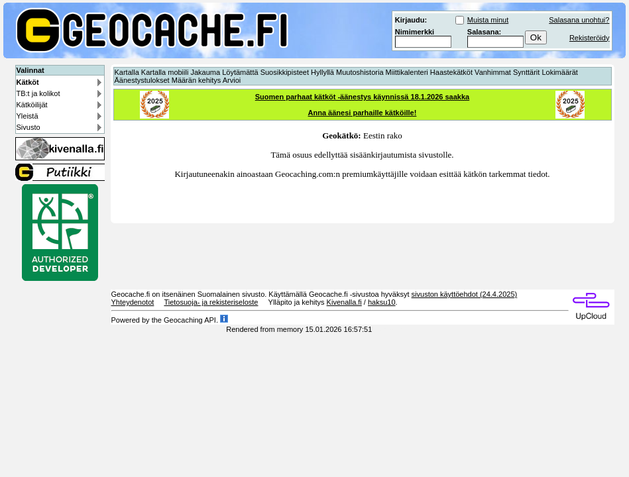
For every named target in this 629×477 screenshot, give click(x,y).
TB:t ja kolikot (38, 93)
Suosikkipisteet (284, 72)
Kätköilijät (32, 105)
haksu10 (382, 302)
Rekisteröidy (589, 38)
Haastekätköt (451, 72)
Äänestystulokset (142, 80)
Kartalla (127, 72)
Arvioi (232, 80)
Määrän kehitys (196, 80)
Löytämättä (240, 72)
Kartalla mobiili (165, 72)
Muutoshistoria (360, 72)
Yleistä (27, 116)
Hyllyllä (322, 72)
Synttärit (526, 72)
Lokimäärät (559, 72)
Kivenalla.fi (344, 302)
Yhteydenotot (132, 302)
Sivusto (28, 127)
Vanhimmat (493, 72)
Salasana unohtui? (579, 20)
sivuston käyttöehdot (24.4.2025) (465, 294)
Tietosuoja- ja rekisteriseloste (211, 302)
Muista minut (487, 20)
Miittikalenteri (407, 72)
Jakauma (205, 72)
